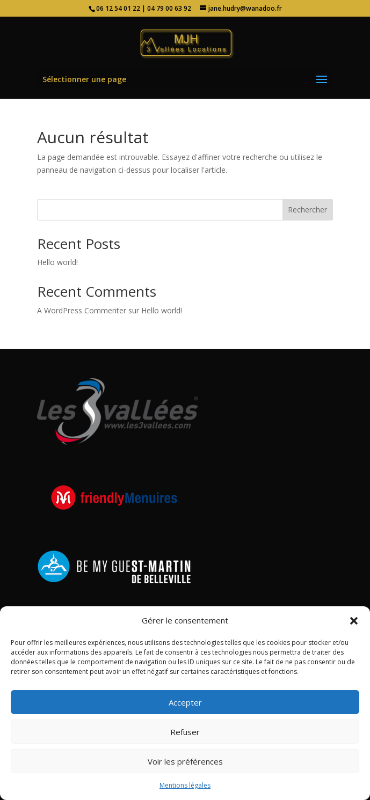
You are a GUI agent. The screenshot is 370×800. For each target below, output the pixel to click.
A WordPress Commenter (81, 310)
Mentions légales (185, 785)
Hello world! (57, 262)
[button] (354, 620)
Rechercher (307, 209)
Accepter (185, 702)
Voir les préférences (185, 761)
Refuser (185, 731)
